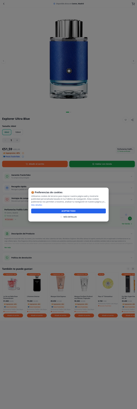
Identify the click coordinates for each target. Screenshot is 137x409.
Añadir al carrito (35, 164)
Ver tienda (127, 224)
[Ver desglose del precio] (23, 153)
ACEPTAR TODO (69, 211)
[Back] (4, 4)
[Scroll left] (128, 269)
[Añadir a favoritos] (126, 120)
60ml (7, 132)
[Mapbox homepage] (122, 218)
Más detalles (36, 205)
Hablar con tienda (102, 164)
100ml (18, 132)
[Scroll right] (133, 269)
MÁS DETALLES (68, 217)
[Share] (132, 120)
